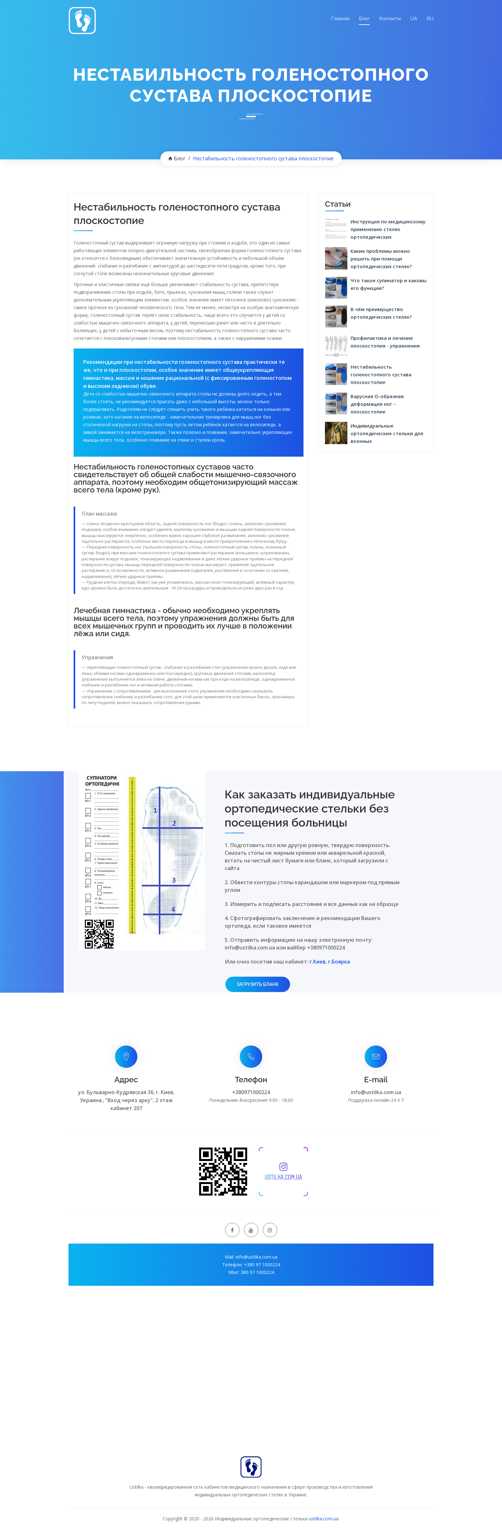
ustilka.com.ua (323, 1519)
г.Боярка (339, 961)
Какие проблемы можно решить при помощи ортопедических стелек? (381, 258)
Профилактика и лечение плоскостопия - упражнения (385, 342)
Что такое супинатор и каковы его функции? (388, 284)
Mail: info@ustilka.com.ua (251, 1257)
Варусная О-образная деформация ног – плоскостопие (377, 404)
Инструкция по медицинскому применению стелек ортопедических (388, 229)
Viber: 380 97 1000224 (251, 1272)
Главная (340, 18)
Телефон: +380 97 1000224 (251, 1264)
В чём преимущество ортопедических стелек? (381, 313)
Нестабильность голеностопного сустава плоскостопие (381, 374)
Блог (364, 18)
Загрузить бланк (258, 984)
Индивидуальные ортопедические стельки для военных (387, 433)
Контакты (390, 18)
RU (430, 18)
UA (413, 18)
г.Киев (318, 961)
